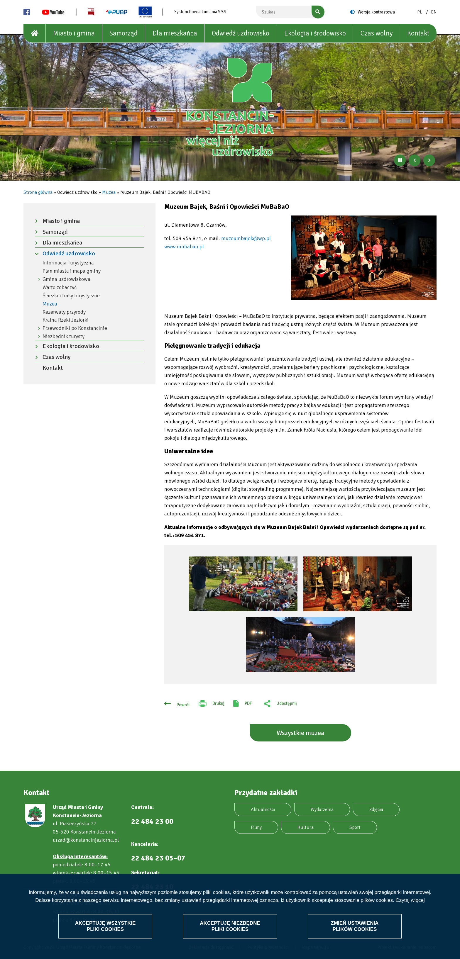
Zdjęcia (376, 809)
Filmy (256, 827)
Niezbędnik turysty (63, 336)
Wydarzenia (322, 809)
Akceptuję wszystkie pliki (105, 926)
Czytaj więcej (410, 900)
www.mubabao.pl (184, 246)
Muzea (109, 192)
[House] (34, 33)
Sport (355, 827)
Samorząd (123, 33)
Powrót (183, 704)
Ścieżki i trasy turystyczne (71, 296)
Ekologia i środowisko (315, 33)
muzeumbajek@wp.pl (246, 238)
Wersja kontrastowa (376, 12)
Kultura (305, 827)
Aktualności (263, 809)
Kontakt (418, 33)
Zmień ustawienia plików (354, 926)
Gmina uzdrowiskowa (66, 279)
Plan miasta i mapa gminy (72, 271)
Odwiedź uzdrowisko (240, 33)
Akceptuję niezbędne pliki (230, 926)
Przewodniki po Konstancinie (75, 328)
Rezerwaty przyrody (64, 312)
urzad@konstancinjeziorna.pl (86, 840)
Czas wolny (377, 33)
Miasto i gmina (74, 33)
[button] (364, 257)
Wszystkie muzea (300, 733)
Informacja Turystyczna (68, 263)
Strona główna (38, 192)
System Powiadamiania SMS (200, 11)
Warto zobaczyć (60, 287)
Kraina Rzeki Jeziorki (66, 320)
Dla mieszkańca (175, 33)
